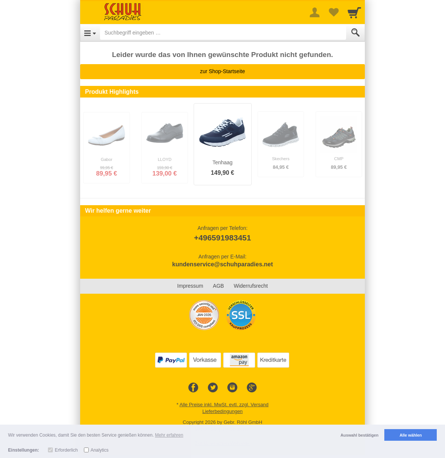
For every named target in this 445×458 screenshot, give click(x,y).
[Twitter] (212, 388)
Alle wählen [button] (411, 435)
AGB (218, 286)
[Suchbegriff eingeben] (223, 33)
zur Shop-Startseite (222, 71)
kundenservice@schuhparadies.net (222, 264)
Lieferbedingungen (222, 411)
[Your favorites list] (333, 12)
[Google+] (251, 388)
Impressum (190, 286)
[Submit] (355, 33)
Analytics (100, 450)
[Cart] (354, 12)
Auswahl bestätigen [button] (359, 435)
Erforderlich (66, 450)
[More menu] (314, 12)
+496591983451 (222, 237)
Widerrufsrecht (251, 286)
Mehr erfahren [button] (169, 435)
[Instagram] (232, 388)
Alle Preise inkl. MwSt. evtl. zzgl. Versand (224, 404)
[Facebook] (193, 388)
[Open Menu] (90, 32)
